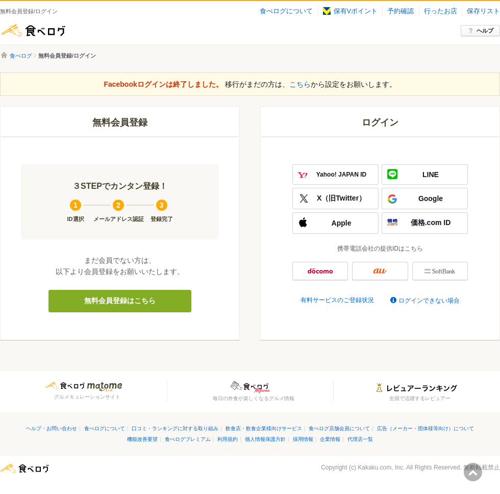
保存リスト (483, 11)
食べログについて (286, 11)
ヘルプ (485, 31)
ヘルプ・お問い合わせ (51, 428)
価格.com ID (431, 222)
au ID (380, 271)
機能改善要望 (142, 439)
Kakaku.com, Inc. (381, 467)
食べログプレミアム (188, 439)
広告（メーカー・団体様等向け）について (425, 428)
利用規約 (227, 439)
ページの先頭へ (473, 472)
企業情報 (330, 439)
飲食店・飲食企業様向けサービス (264, 428)
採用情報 (303, 439)
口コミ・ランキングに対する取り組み (175, 428)
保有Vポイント (350, 11)
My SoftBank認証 (440, 271)
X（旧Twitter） (341, 198)
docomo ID (320, 271)
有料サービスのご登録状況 (337, 300)
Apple (342, 223)
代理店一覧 (360, 439)
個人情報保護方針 (265, 439)
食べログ (33, 30)
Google (430, 198)
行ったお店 (440, 11)
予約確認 (400, 11)
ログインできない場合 (429, 300)
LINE (430, 174)
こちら (300, 84)
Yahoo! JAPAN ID (341, 174)
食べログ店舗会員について (339, 428)
